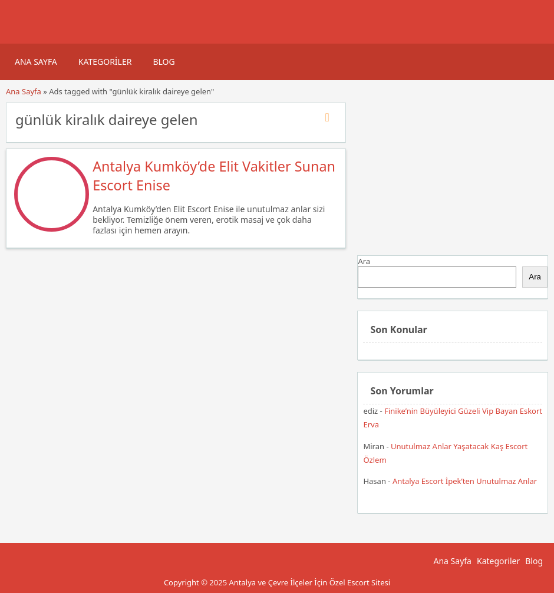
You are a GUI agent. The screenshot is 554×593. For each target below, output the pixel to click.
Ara (364, 261)
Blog (163, 61)
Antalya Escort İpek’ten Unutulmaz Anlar (465, 481)
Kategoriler (105, 61)
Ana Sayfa (36, 61)
